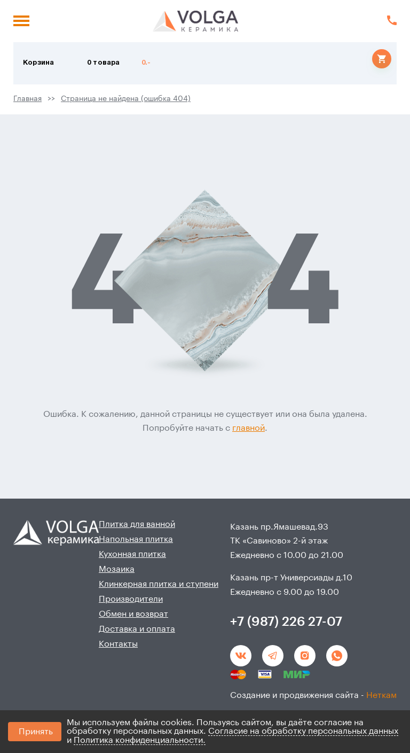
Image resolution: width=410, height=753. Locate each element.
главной (248, 428)
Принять (36, 731)
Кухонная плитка (132, 554)
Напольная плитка (136, 539)
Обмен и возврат (133, 614)
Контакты (118, 644)
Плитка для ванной (137, 524)
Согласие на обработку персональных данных (303, 731)
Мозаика (117, 569)
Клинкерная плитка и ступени (158, 584)
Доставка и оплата (137, 629)
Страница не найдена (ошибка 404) (126, 99)
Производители (131, 599)
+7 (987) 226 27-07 (286, 621)
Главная (27, 99)
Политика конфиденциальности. (140, 740)
